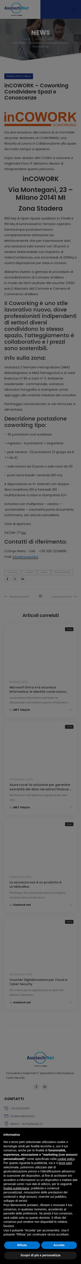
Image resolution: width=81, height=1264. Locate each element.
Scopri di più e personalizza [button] (40, 1255)
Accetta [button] (59, 1245)
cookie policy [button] (66, 1159)
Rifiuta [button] (22, 1245)
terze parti (65, 1163)
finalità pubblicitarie (16, 1188)
